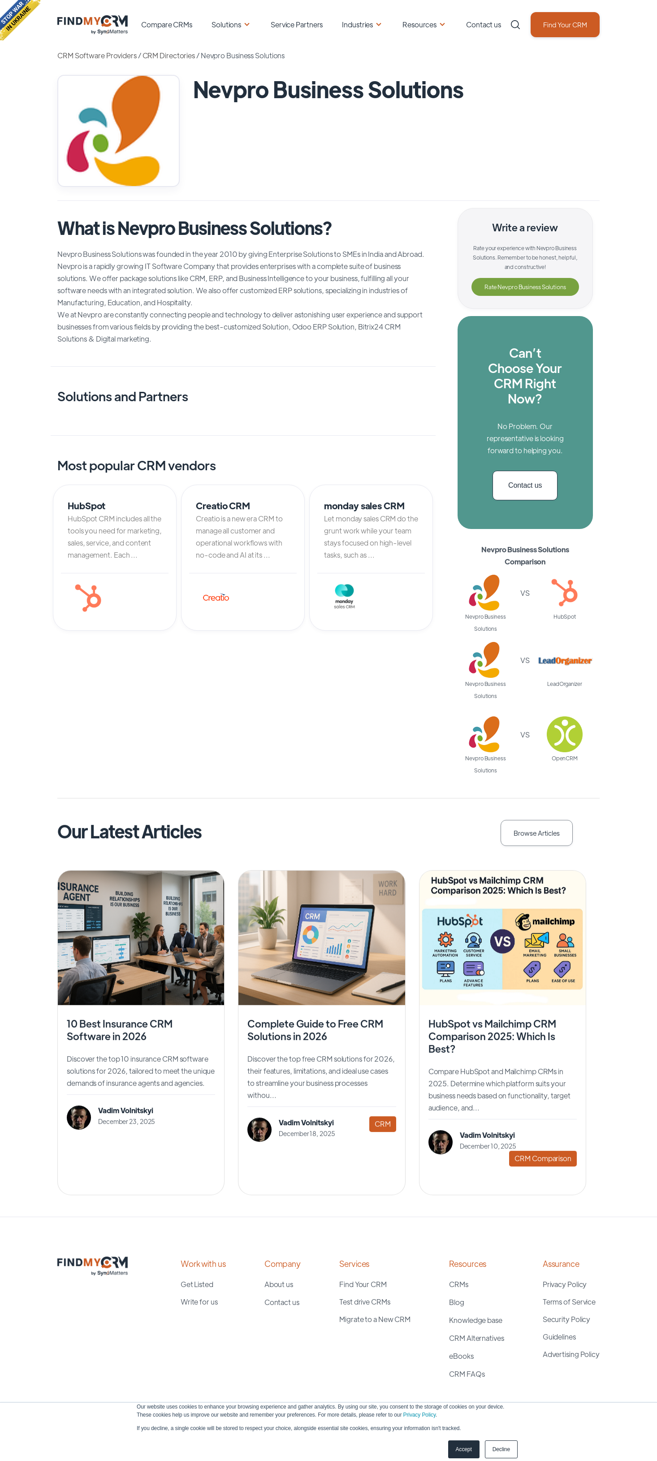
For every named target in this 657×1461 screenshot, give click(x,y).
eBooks (461, 1356)
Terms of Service (569, 1301)
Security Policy (567, 1319)
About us (278, 1284)
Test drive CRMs (364, 1301)
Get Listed (197, 1284)
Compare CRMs (166, 24)
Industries (357, 24)
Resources (419, 24)
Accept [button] (464, 1449)
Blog (456, 1302)
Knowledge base (475, 1320)
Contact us (483, 24)
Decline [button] (501, 1449)
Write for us (199, 1301)
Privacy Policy (419, 1415)
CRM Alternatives (476, 1338)
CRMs (458, 1284)
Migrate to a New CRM (375, 1319)
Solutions (226, 24)
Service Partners (297, 24)
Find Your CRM (565, 24)
